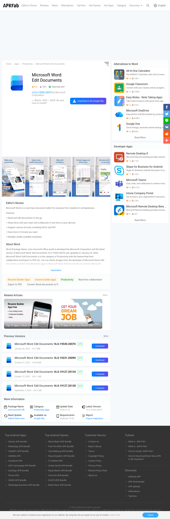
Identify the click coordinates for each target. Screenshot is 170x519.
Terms (91, 451)
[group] (13, 177)
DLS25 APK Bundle (57, 480)
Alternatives (134, 491)
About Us (92, 475)
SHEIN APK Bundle (17, 480)
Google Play (39, 418)
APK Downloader (136, 481)
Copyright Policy (96, 456)
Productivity (67, 279)
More (105, 295)
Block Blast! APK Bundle (59, 441)
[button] (106, 176)
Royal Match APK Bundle (60, 470)
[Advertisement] (85, 36)
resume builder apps (45, 279)
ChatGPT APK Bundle (18, 451)
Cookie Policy (94, 461)
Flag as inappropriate (95, 418)
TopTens (132, 496)
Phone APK (13, 475)
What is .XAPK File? (137, 446)
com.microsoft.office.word (19, 410)
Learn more (115, 515)
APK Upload (134, 486)
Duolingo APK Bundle (18, 470)
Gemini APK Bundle (17, 441)
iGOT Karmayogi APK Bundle (22, 465)
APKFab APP (134, 476)
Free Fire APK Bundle (58, 475)
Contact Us (93, 441)
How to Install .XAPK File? (140, 451)
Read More (140, 137)
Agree (150, 515)
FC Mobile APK (55, 461)
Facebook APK (15, 461)
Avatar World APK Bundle (60, 465)
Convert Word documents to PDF (44, 284)
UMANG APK (14, 456)
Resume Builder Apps (19, 279)
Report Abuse (94, 446)
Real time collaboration (90, 279)
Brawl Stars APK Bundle (59, 485)
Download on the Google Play (91, 101)
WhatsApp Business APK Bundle (23, 485)
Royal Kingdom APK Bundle (61, 456)
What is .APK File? (137, 441)
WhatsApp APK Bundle (19, 446)
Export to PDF (15, 284)
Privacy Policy (95, 465)
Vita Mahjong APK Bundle (60, 451)
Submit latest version (17, 418)
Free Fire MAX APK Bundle (61, 446)
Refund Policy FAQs (97, 470)
